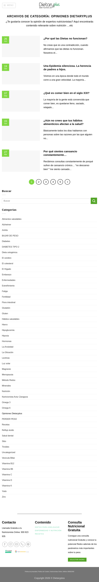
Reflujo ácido (8, 430)
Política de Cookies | (44, 571)
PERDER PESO (9, 419)
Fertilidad (6, 297)
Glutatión (6, 308)
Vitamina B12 (8, 463)
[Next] (67, 182)
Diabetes (6, 241)
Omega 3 (6, 402)
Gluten (5, 313)
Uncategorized (8, 452)
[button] (9, 5)
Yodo (4, 491)
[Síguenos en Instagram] (10, 544)
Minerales (6, 386)
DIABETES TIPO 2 (10, 247)
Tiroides (5, 447)
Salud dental (7, 436)
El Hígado (6, 269)
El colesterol (7, 263)
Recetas (6, 424)
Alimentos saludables (11, 219)
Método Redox (8, 380)
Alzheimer (6, 224)
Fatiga (5, 291)
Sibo (4, 441)
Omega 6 (6, 408)
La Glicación (7, 352)
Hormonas (6, 341)
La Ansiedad (7, 347)
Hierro (5, 324)
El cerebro (6, 258)
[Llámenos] (22, 544)
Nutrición (6, 391)
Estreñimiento (8, 286)
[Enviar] (94, 201)
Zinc (4, 497)
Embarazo (6, 274)
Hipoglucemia (8, 330)
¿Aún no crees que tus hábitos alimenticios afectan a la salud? (63, 122)
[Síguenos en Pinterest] (28, 544)
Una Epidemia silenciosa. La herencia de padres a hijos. (67, 67)
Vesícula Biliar (8, 458)
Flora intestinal (8, 302)
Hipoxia (5, 336)
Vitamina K (7, 486)
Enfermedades (8, 280)
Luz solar (6, 363)
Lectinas (6, 358)
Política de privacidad (31, 571)
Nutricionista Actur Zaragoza (15, 397)
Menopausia (7, 374)
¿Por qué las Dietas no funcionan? (65, 38)
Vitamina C (7, 474)
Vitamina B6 (7, 469)
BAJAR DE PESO (10, 236)
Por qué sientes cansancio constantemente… (60, 153)
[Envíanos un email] (16, 544)
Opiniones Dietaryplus (12, 413)
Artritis (5, 230)
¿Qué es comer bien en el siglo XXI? (66, 92)
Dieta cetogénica (9, 252)
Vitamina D (7, 480)
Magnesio (6, 369)
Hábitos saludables (10, 319)
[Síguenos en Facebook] (4, 544)
